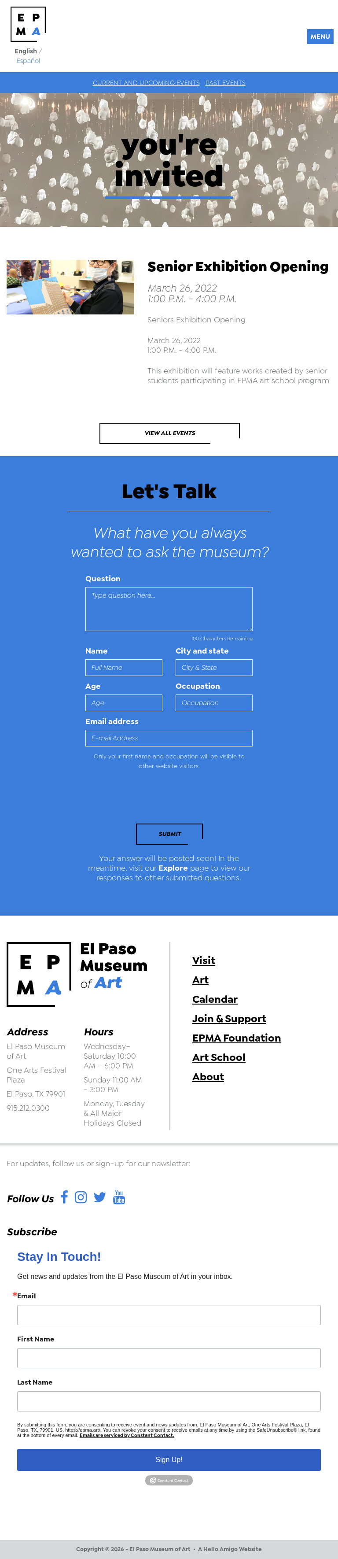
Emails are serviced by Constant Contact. (127, 1435)
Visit (203, 960)
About (208, 1076)
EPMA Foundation (236, 1038)
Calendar (215, 999)
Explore (173, 868)
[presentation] (146, 799)
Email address (112, 721)
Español (28, 60)
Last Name (34, 1382)
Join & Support (229, 1018)
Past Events (226, 82)
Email (26, 1296)
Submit (169, 834)
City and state (202, 651)
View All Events (169, 433)
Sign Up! (168, 1459)
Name (96, 651)
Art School (219, 1057)
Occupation (198, 686)
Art (200, 979)
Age (93, 686)
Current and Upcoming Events (146, 82)
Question (103, 579)
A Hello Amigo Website (230, 1549)
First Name (35, 1339)
